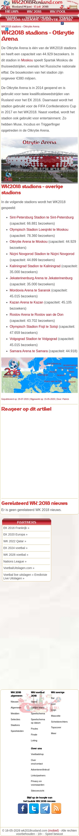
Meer (53, 733)
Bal (52, 698)
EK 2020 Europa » (15, 534)
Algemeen (16, 707)
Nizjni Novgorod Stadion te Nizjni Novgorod (42, 254)
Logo (53, 710)
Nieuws (14, 701)
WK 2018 (34, 11)
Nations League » (15, 561)
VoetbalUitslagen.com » (18, 568)
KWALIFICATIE (40, 24)
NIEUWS (12, 11)
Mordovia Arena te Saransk (30, 290)
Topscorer (56, 727)
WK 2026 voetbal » (15, 554)
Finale (34, 734)
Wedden (15, 713)
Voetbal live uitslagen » (18, 574)
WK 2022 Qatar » (14, 541)
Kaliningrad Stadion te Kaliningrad (35, 266)
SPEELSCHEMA (38, 18)
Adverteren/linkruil (40, 769)
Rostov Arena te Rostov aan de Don (36, 314)
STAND (11, 18)
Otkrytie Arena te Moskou (29, 241)
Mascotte (55, 716)
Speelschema (38, 713)
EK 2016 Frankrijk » (16, 528)
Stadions (15, 725)
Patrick (65, 399)
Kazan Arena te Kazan (26, 302)
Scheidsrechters (59, 721)
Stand (34, 701)
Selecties (15, 719)
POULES (66, 18)
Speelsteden (17, 731)
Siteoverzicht (37, 790)
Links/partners (38, 775)
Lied (53, 704)
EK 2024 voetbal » (15, 548)
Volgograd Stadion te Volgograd (33, 339)
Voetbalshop (37, 754)
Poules (34, 728)
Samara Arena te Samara (29, 351)
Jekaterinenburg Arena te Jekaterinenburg (41, 278)
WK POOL (58, 11)
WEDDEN (12, 24)
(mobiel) (53, 830)
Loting (34, 740)
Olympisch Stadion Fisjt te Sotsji (34, 326)
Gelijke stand (37, 707)
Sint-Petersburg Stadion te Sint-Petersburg (42, 217)
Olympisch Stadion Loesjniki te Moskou (39, 229)
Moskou (27, 60)
